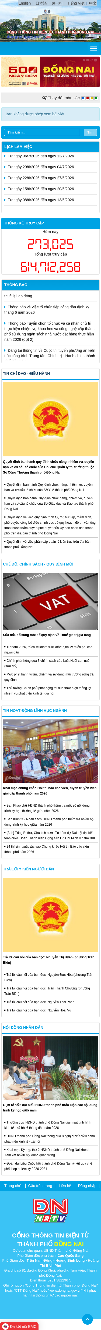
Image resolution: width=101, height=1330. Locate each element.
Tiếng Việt (76, 3)
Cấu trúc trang (40, 1186)
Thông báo (15, 285)
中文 (93, 3)
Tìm (90, 132)
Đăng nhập (87, 1186)
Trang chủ (13, 1186)
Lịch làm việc (18, 147)
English (24, 3)
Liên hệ (65, 1186)
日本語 (41, 3)
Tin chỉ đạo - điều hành (26, 373)
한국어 (57, 3)
